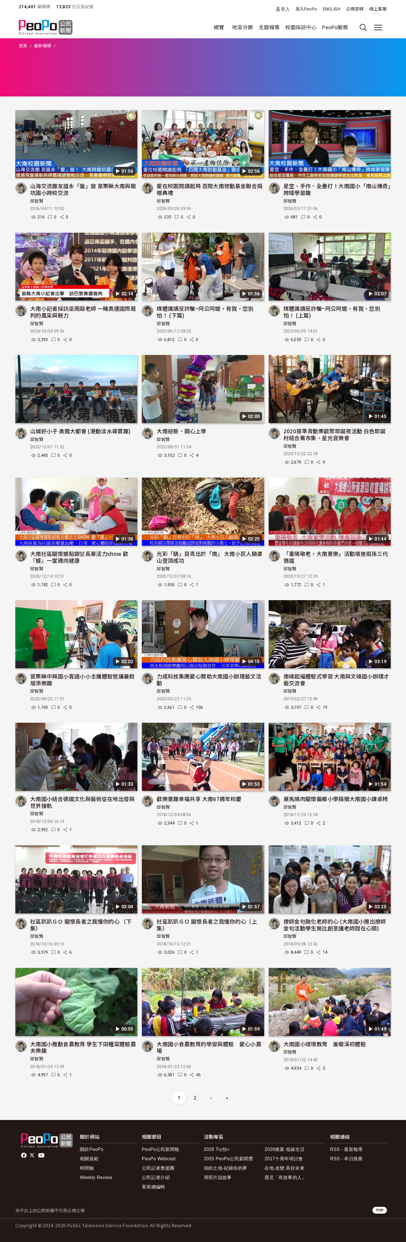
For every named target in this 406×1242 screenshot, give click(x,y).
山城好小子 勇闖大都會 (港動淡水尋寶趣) (80, 431)
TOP (380, 1210)
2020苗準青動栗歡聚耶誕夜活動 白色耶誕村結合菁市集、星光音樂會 (334, 434)
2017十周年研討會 (283, 1158)
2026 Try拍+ (217, 1149)
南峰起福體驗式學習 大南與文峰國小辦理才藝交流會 (336, 679)
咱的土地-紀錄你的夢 (225, 1168)
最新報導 (42, 46)
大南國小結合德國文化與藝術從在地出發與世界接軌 (82, 802)
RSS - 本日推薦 (346, 1158)
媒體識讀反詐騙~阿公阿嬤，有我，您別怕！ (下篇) (205, 311)
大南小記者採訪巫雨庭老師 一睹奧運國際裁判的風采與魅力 (83, 311)
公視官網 (354, 9)
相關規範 (89, 1158)
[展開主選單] (378, 27)
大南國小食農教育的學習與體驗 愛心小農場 (209, 1047)
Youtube (41, 1155)
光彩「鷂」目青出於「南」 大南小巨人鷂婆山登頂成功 (209, 557)
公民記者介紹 (156, 1177)
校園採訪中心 (300, 27)
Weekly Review (96, 1177)
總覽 (219, 27)
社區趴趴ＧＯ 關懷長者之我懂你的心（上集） (207, 924)
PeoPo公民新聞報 (160, 1149)
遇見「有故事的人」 (285, 1177)
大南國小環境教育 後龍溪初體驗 (324, 1044)
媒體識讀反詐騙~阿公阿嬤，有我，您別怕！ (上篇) (331, 311)
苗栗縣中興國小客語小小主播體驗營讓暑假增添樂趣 (82, 679)
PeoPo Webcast (159, 1158)
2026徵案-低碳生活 (284, 1149)
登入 (285, 9)
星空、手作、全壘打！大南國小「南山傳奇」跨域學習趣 (337, 189)
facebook (24, 1155)
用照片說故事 (218, 1177)
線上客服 (378, 9)
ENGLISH (332, 9)
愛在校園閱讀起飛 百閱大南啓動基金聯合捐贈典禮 (209, 189)
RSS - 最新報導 (346, 1149)
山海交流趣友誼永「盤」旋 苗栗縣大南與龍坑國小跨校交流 (83, 189)
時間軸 (87, 1168)
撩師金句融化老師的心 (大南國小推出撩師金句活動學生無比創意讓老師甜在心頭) (334, 924)
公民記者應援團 (158, 1168)
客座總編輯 (153, 1186)
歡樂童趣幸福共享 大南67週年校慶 (199, 798)
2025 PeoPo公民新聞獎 (228, 1158)
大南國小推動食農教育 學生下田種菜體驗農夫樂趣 (83, 1047)
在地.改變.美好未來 (284, 1168)
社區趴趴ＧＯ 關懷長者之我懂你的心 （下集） (81, 924)
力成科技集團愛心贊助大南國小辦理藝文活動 (209, 679)
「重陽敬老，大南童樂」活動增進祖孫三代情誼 (335, 557)
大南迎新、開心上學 (181, 431)
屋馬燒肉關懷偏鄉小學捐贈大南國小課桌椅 (335, 798)
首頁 (23, 46)
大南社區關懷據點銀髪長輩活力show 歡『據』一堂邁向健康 (79, 557)
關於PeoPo (91, 1149)
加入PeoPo (306, 9)
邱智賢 (36, 201)
